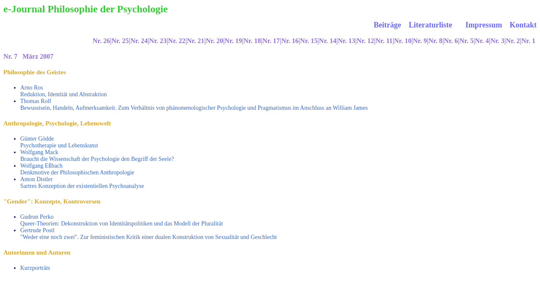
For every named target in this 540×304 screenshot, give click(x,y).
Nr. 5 (466, 40)
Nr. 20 (214, 40)
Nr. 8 (436, 40)
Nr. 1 (528, 40)
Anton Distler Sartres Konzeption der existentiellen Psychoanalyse (82, 182)
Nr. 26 (101, 40)
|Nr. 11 (383, 40)
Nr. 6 (451, 40)
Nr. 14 (327, 40)
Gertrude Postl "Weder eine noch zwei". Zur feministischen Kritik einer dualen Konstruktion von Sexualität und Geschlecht (148, 233)
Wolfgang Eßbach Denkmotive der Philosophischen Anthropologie (77, 169)
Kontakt (523, 25)
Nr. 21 (195, 40)
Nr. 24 (139, 40)
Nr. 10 (402, 40)
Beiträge (387, 25)
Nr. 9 (420, 40)
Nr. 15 (308, 40)
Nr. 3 (497, 40)
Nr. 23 (158, 40)
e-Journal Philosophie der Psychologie (85, 8)
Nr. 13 (346, 40)
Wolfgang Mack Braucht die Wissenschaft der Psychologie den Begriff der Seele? (97, 155)
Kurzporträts (35, 268)
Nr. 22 (176, 40)
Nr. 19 (233, 40)
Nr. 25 (120, 40)
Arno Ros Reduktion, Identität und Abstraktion (63, 91)
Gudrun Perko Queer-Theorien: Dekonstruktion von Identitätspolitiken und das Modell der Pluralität (121, 220)
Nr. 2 (513, 40)
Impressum (484, 25)
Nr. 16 (290, 40)
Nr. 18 (252, 40)
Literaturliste (430, 25)
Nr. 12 (365, 40)
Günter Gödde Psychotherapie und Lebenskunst (59, 142)
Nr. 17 (271, 40)
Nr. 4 (482, 40)
